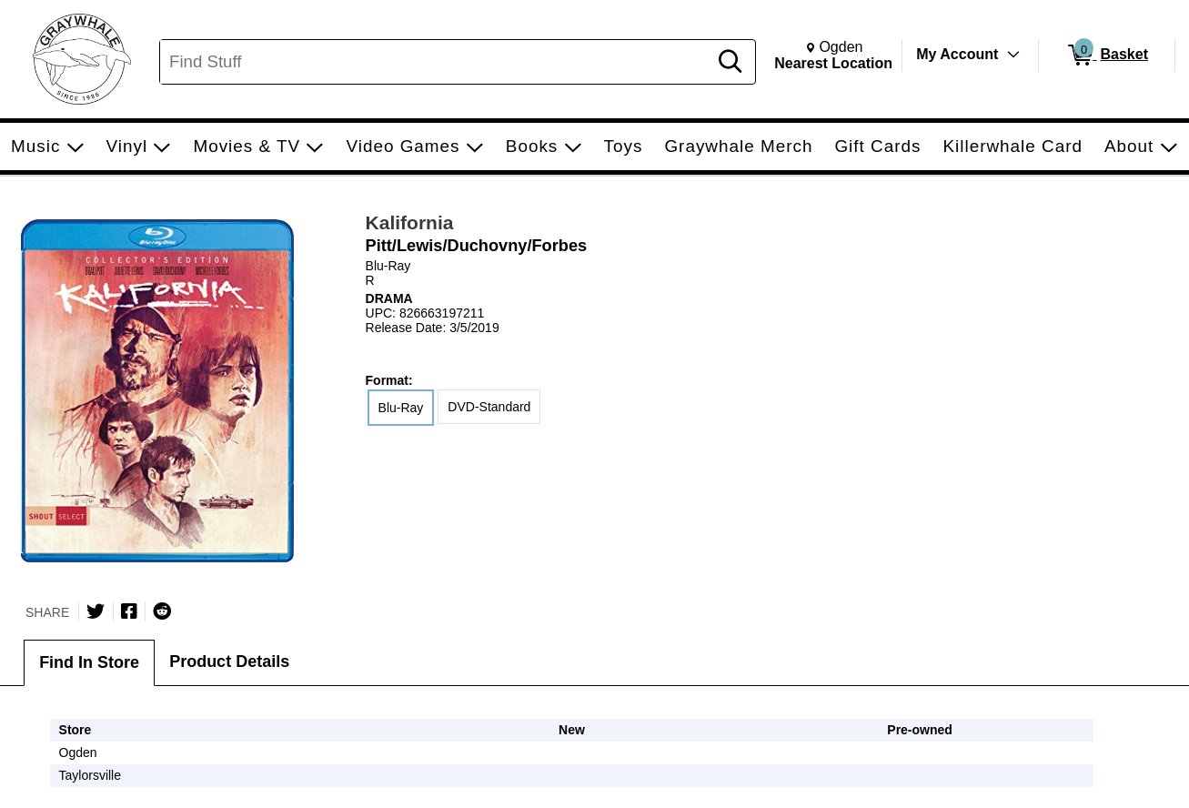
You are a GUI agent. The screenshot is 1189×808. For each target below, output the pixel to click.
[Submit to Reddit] (162, 611)
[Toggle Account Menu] (1013, 55)
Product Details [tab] (229, 661)
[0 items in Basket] (1106, 55)
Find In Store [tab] (89, 662)
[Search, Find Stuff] (436, 62)
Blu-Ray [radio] (401, 407)
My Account (957, 54)
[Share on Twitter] (95, 611)
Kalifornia (410, 222)
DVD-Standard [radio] (489, 406)
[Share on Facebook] (129, 611)
